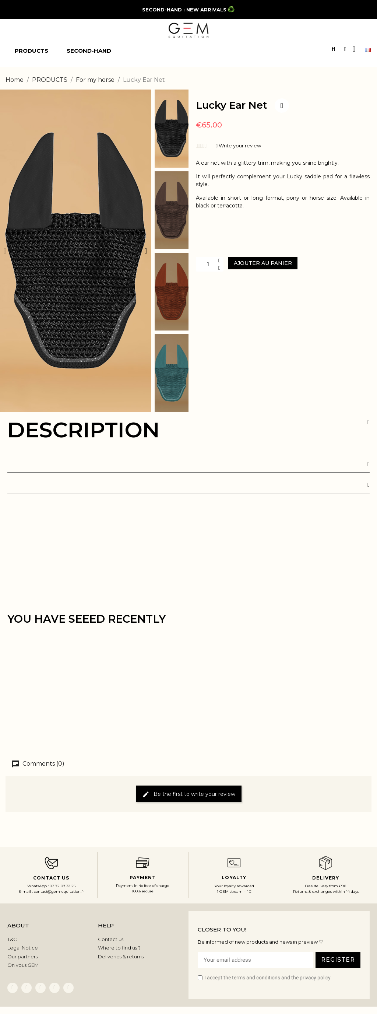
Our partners (22, 956)
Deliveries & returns (121, 956)
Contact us (110, 939)
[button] (5, 251)
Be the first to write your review (188, 794)
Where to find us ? (119, 948)
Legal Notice (22, 948)
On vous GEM (23, 965)
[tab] (188, 435)
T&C (12, 939)
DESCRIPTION (83, 430)
